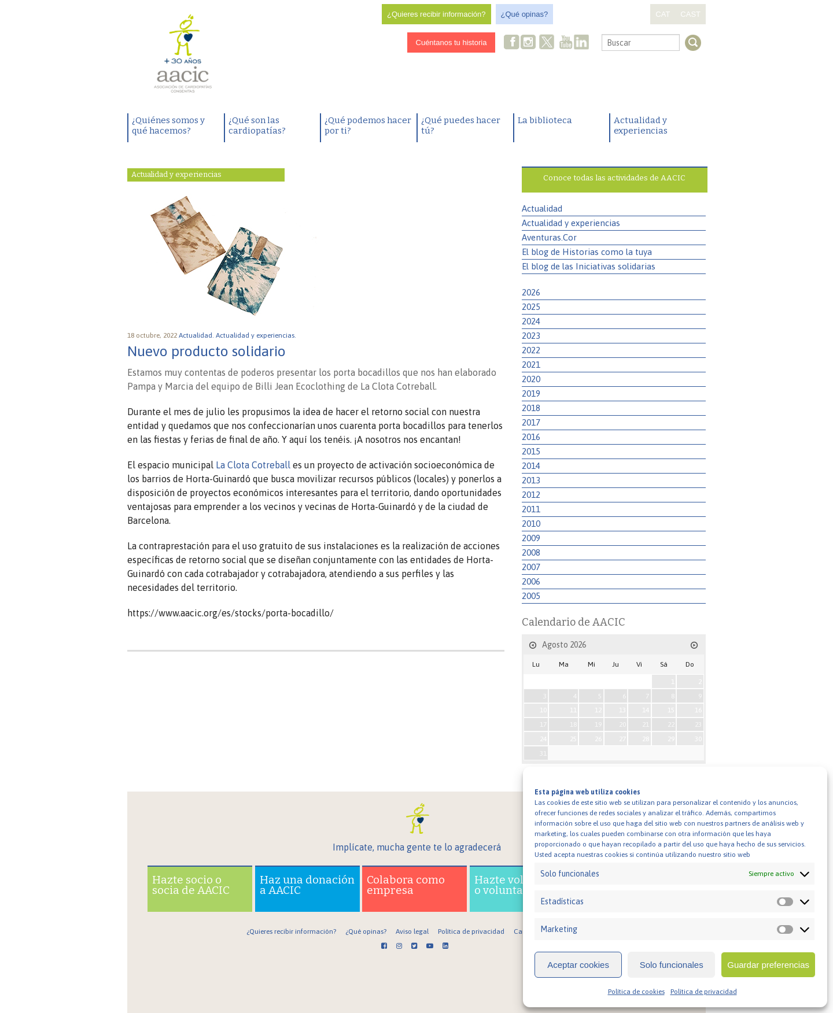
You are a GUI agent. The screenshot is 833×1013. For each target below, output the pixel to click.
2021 (531, 364)
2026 (531, 292)
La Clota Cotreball (253, 465)
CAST (690, 14)
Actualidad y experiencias (641, 125)
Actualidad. (197, 335)
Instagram (529, 43)
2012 (531, 495)
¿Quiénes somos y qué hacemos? (168, 125)
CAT (662, 14)
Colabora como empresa (406, 885)
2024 (531, 321)
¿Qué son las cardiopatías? (257, 125)
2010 (531, 523)
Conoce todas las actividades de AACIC (614, 178)
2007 (531, 567)
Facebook (512, 43)
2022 (531, 350)
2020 (531, 379)
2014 (531, 466)
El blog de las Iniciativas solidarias (588, 266)
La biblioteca (545, 120)
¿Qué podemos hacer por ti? (368, 125)
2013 (531, 480)
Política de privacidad (703, 992)
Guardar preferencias (768, 965)
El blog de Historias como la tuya (587, 252)
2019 (531, 393)
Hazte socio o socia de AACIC (191, 885)
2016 (531, 437)
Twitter (547, 43)
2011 (531, 509)
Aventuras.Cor (549, 237)
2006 (531, 581)
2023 (531, 336)
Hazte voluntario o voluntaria (518, 885)
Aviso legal (412, 931)
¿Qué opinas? (524, 14)
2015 (531, 451)
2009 (531, 538)
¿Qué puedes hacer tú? (460, 125)
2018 (531, 408)
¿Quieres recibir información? (436, 14)
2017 (531, 422)
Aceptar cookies (578, 965)
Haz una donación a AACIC (307, 885)
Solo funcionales (671, 965)
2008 (531, 552)
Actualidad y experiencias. (257, 335)
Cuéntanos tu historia (451, 42)
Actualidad (542, 208)
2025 (531, 307)
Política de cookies (636, 992)
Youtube (565, 43)
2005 (531, 596)
